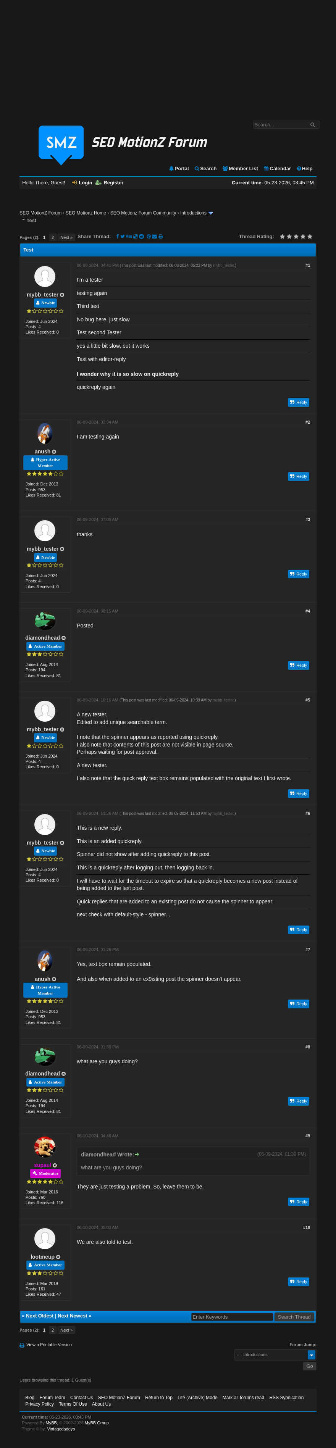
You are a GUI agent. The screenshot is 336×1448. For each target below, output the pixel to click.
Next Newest (72, 1316)
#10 (306, 1227)
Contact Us (81, 1397)
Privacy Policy (39, 1404)
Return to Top (159, 1397)
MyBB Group (97, 1423)
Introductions (193, 213)
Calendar (277, 168)
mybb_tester (42, 295)
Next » (66, 237)
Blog (29, 1397)
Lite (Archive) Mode (197, 1397)
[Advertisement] (168, 56)
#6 (307, 813)
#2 (307, 422)
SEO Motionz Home (86, 213)
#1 (307, 265)
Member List (240, 168)
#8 (307, 1047)
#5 (307, 700)
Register (109, 182)
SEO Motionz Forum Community (143, 213)
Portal (178, 168)
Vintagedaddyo (61, 1429)
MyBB (51, 1423)
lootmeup (43, 1257)
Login (82, 182)
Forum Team (52, 1397)
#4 (307, 611)
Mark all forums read (243, 1397)
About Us (101, 1404)
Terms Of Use (73, 1404)
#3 (307, 519)
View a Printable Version (49, 1344)
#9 (307, 1136)
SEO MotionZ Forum (40, 213)
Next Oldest (39, 1316)
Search (205, 168)
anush (42, 451)
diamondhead (42, 638)
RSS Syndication (286, 1397)
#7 (307, 949)
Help (304, 168)
